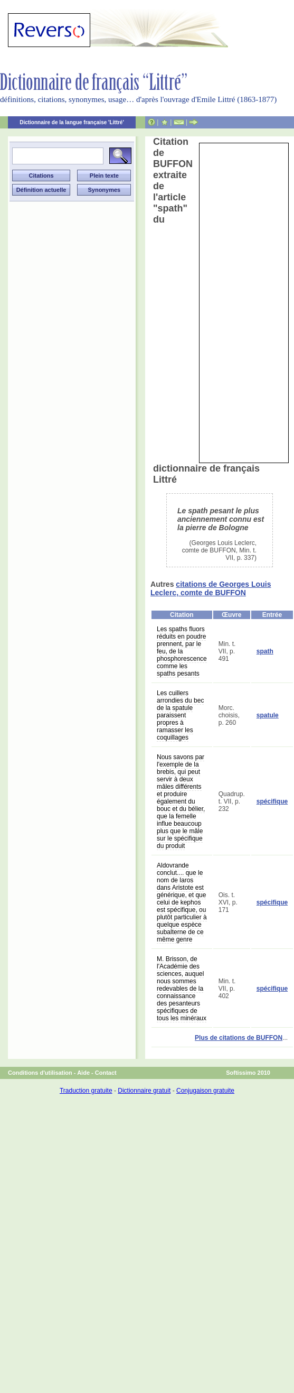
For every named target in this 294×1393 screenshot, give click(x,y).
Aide (83, 1072)
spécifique (272, 801)
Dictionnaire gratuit (144, 1090)
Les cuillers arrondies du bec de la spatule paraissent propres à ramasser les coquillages (180, 715)
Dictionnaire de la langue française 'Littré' (72, 122)
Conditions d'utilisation (40, 1072)
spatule (268, 715)
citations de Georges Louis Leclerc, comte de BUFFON (210, 588)
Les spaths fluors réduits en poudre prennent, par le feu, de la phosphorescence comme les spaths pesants (182, 651)
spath (265, 651)
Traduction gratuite (86, 1090)
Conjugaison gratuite (205, 1090)
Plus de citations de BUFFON (238, 1037)
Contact (106, 1072)
